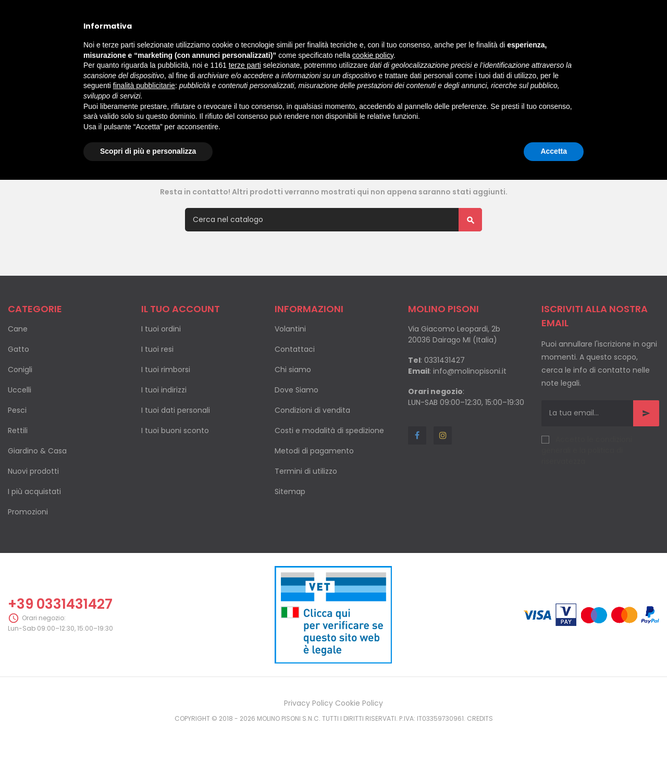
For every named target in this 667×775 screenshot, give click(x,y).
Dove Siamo (296, 432)
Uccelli (19, 432)
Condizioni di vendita (312, 453)
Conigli (20, 412)
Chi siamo (293, 412)
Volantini (290, 371)
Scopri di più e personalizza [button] (148, 151)
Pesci (17, 453)
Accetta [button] (553, 151)
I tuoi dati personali (175, 453)
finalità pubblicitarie (144, 85)
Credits (480, 761)
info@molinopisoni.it (470, 414)
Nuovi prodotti (33, 514)
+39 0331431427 (60, 646)
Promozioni (28, 554)
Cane (18, 371)
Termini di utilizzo (306, 514)
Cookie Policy (359, 746)
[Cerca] (333, 262)
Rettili (18, 473)
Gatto (18, 392)
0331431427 (444, 403)
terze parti (245, 65)
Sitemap (290, 534)
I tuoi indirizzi (164, 432)
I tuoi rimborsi (165, 412)
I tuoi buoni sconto (175, 473)
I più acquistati (34, 534)
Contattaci (295, 392)
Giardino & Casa (37, 493)
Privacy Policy (308, 746)
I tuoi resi (157, 392)
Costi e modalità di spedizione (329, 473)
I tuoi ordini (161, 371)
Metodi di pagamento (314, 493)
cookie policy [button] (372, 55)
